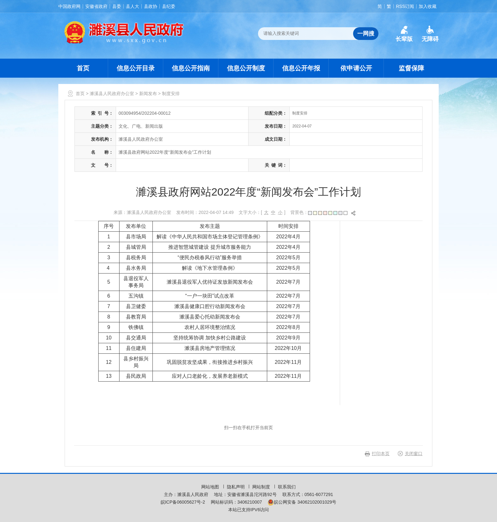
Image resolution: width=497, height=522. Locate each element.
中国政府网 (69, 6)
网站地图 (210, 486)
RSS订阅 (405, 6)
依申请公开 (356, 68)
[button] (404, 33)
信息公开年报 (301, 68)
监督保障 (411, 68)
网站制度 (261, 486)
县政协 (150, 6)
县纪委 (168, 6)
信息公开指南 (191, 68)
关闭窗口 (414, 453)
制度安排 (171, 93)
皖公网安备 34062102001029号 (302, 502)
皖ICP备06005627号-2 (183, 502)
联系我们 (287, 486)
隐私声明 (236, 486)
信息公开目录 (136, 68)
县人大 (132, 6)
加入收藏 (427, 6)
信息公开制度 (246, 68)
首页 (83, 68)
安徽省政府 (96, 6)
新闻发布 (148, 93)
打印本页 (381, 453)
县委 (116, 6)
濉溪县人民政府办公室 (112, 93)
